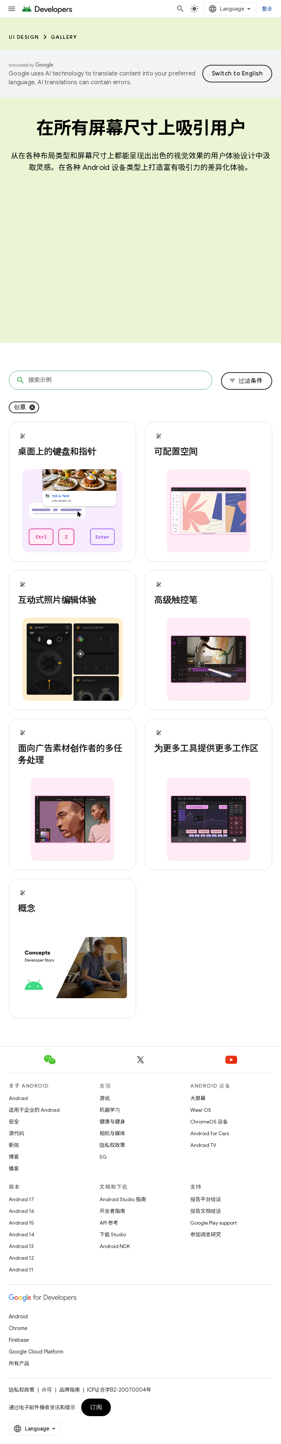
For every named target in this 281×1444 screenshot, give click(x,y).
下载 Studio (113, 1234)
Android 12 (21, 1258)
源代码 (16, 1133)
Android (18, 1098)
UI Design (24, 37)
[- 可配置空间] (208, 452)
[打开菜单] (11, 9)
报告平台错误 (205, 1199)
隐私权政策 (112, 1145)
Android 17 (21, 1199)
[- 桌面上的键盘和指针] (72, 452)
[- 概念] (72, 908)
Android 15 (21, 1222)
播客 (14, 1168)
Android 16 (21, 1211)
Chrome (18, 1328)
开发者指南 (112, 1211)
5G (103, 1157)
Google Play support (213, 1222)
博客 (14, 1157)
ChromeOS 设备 (209, 1121)
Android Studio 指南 (123, 1199)
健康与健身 (112, 1121)
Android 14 (21, 1234)
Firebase (19, 1340)
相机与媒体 (112, 1133)
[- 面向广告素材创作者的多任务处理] (72, 754)
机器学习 (110, 1110)
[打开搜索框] (180, 8)
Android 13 (21, 1246)
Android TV (203, 1145)
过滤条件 (246, 381)
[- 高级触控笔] (208, 600)
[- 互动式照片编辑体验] (72, 600)
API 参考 (109, 1222)
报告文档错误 (205, 1211)
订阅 (96, 1407)
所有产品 (19, 1363)
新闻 (14, 1145)
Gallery (64, 37)
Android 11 (21, 1269)
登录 (267, 8)
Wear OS (200, 1110)
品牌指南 (69, 1390)
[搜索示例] (110, 380)
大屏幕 (198, 1098)
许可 (47, 1390)
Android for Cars (209, 1133)
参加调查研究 (205, 1234)
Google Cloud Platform (36, 1351)
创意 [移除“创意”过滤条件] (20, 407)
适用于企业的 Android (34, 1110)
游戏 (105, 1098)
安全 (14, 1121)
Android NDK (115, 1246)
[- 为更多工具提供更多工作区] (208, 748)
